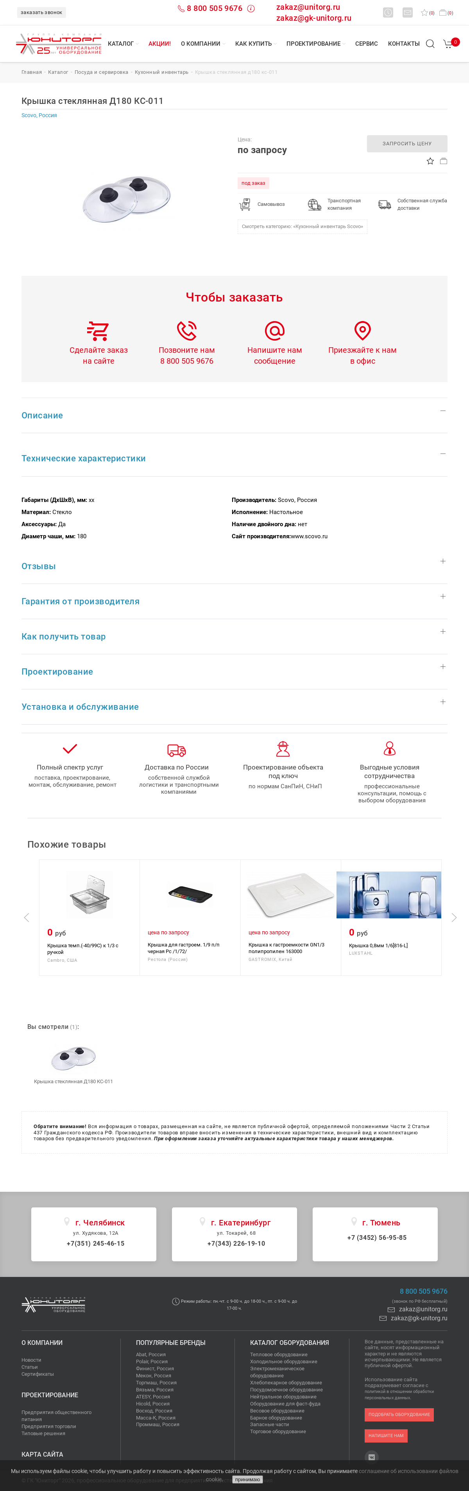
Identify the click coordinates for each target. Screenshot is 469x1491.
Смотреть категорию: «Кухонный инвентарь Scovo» (302, 226)
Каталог (121, 43)
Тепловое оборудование (279, 1354)
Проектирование (313, 43)
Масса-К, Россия (155, 1418)
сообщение (274, 361)
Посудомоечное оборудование (286, 1390)
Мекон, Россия (153, 1376)
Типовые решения (43, 1433)
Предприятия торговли (48, 1426)
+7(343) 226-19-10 (236, 1243)
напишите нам (386, 1435)
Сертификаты (37, 1374)
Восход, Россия (154, 1411)
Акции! (160, 43)
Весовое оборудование (277, 1411)
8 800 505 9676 (214, 8)
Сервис (366, 43)
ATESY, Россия (153, 1397)
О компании (200, 43)
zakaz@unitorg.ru (308, 7)
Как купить (253, 43)
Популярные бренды (171, 1342)
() (428, 13)
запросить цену (407, 143)
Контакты (404, 43)
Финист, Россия (155, 1368)
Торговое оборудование (278, 1431)
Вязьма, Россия (155, 1390)
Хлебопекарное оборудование (286, 1383)
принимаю (247, 1479)
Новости (31, 1360)
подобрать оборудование (399, 1414)
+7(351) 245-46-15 (95, 1243)
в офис (362, 361)
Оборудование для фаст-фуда (285, 1404)
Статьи (29, 1367)
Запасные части (269, 1424)
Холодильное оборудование (283, 1361)
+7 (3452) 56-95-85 (377, 1237)
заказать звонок (42, 12)
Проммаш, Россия (157, 1424)
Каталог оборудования (289, 1342)
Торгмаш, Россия (156, 1383)
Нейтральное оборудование (283, 1397)
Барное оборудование (276, 1418)
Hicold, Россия (153, 1404)
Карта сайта (42, 1454)
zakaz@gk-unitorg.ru (314, 18)
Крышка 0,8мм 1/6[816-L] (378, 945)
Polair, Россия (152, 1361)
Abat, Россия (151, 1354)
